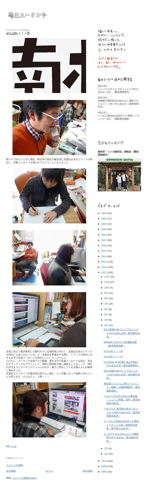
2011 (104, 272)
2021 (104, 218)
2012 (104, 267)
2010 (104, 461)
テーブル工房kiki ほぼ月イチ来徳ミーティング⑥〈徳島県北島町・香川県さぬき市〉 (121, 425)
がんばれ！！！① (113, 356)
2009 (104, 466)
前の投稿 (87, 471)
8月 (106, 298)
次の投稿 (11, 471)
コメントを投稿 (14, 465)
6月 (106, 309)
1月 (106, 453)
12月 (107, 276)
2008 (104, 471)
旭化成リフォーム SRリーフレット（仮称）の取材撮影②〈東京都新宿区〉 (122, 387)
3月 (106, 325)
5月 (106, 314)
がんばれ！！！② (113, 351)
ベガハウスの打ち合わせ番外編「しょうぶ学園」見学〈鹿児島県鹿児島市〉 (122, 400)
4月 (106, 320)
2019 (104, 229)
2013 (104, 261)
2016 (104, 245)
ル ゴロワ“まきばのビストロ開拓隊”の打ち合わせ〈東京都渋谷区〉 (121, 438)
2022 (104, 213)
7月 (106, 303)
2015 (104, 250)
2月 (106, 448)
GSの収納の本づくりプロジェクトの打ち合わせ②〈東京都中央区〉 (122, 374)
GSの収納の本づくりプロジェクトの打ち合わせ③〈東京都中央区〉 (122, 333)
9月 (106, 293)
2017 (104, 240)
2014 (104, 256)
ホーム (49, 471)
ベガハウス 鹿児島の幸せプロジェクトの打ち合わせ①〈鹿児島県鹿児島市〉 (122, 412)
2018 (104, 234)
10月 (107, 287)
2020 (104, 223)
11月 (107, 282)
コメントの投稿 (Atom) (24, 478)
